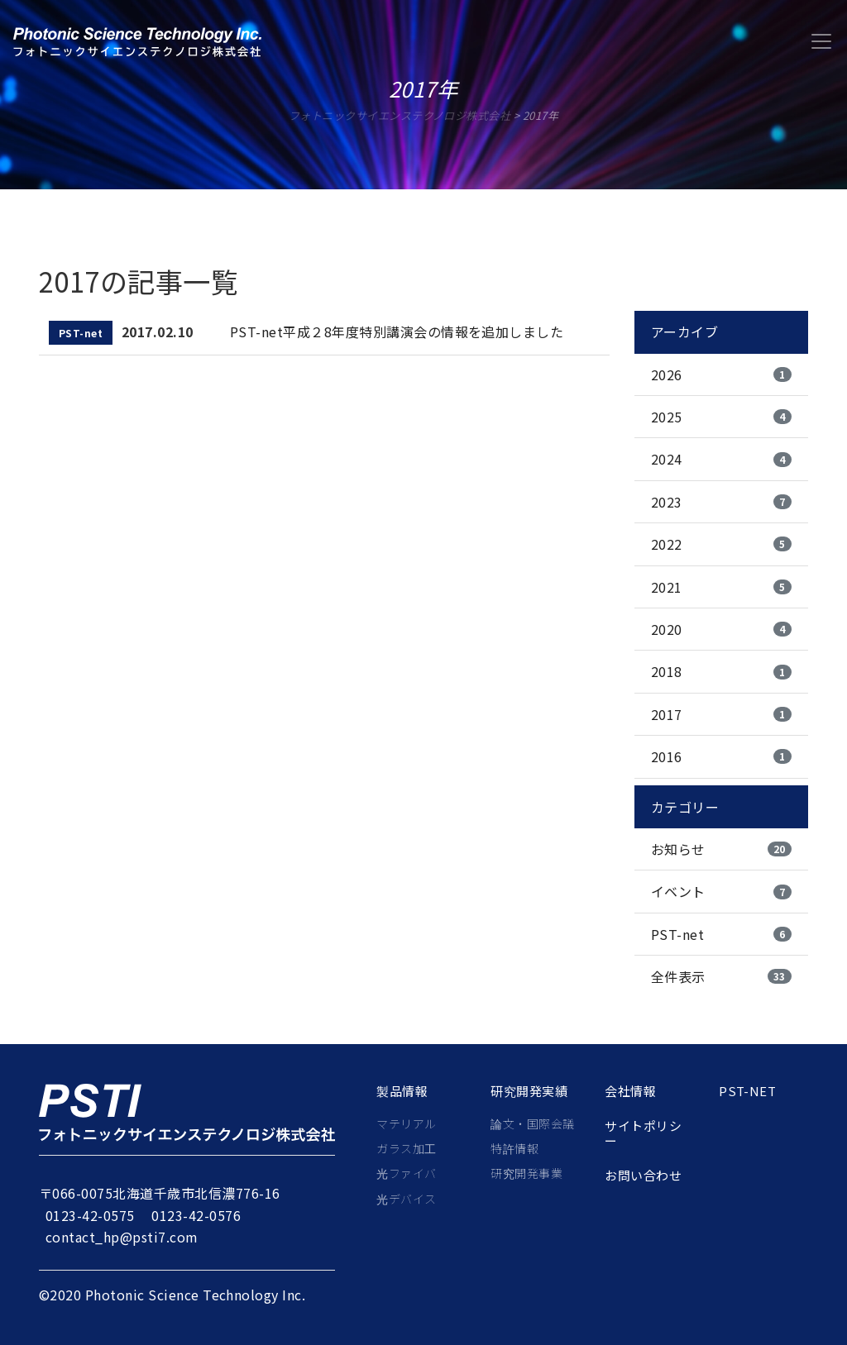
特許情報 (514, 1148)
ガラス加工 (406, 1148)
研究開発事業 (526, 1173)
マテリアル (406, 1123)
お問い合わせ (643, 1175)
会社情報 (630, 1091)
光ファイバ (406, 1173)
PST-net (747, 1091)
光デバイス (406, 1198)
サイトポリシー (643, 1133)
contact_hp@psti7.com (122, 1237)
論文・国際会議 (532, 1123)
